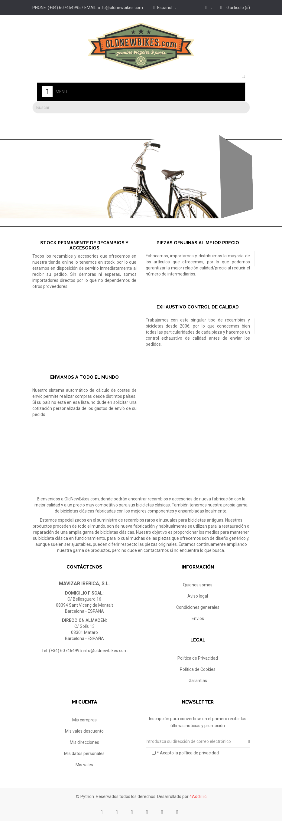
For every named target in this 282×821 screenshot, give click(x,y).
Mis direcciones (84, 742)
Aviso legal (197, 596)
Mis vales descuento (84, 731)
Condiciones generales (197, 607)
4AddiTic (198, 796)
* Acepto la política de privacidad (188, 752)
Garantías (198, 680)
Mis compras (84, 719)
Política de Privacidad (197, 658)
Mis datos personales (84, 753)
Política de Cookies (198, 669)
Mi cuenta (84, 702)
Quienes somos (197, 584)
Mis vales (84, 764)
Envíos (198, 618)
